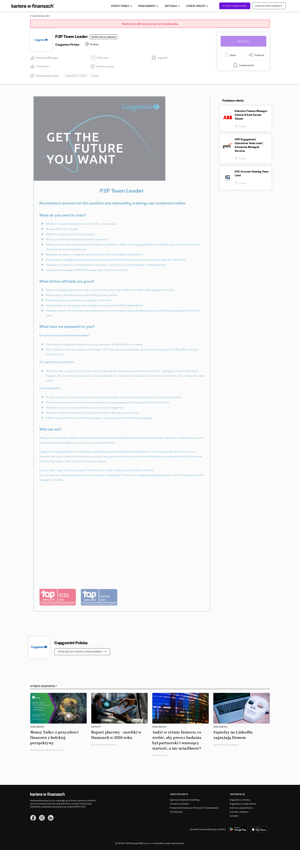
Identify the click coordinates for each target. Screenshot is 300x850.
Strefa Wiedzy (196, 6)
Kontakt (234, 815)
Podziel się (256, 55)
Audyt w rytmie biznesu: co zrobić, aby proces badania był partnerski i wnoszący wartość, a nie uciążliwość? (177, 740)
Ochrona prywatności (241, 807)
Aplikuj (243, 41)
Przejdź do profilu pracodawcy (82, 651)
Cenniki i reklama (239, 811)
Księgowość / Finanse (76, 75)
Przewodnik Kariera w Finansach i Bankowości (194, 807)
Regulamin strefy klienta (243, 803)
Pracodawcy (147, 6)
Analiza (95, 75)
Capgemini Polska (67, 44)
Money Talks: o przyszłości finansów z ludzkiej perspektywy (54, 738)
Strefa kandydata (235, 5)
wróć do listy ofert (40, 16)
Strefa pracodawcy (268, 5)
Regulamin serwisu (240, 799)
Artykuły (171, 6)
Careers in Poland (179, 803)
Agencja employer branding (184, 799)
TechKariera (176, 811)
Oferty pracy (120, 6)
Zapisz (230, 55)
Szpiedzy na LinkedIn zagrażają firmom (233, 735)
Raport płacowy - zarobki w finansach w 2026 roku (116, 735)
